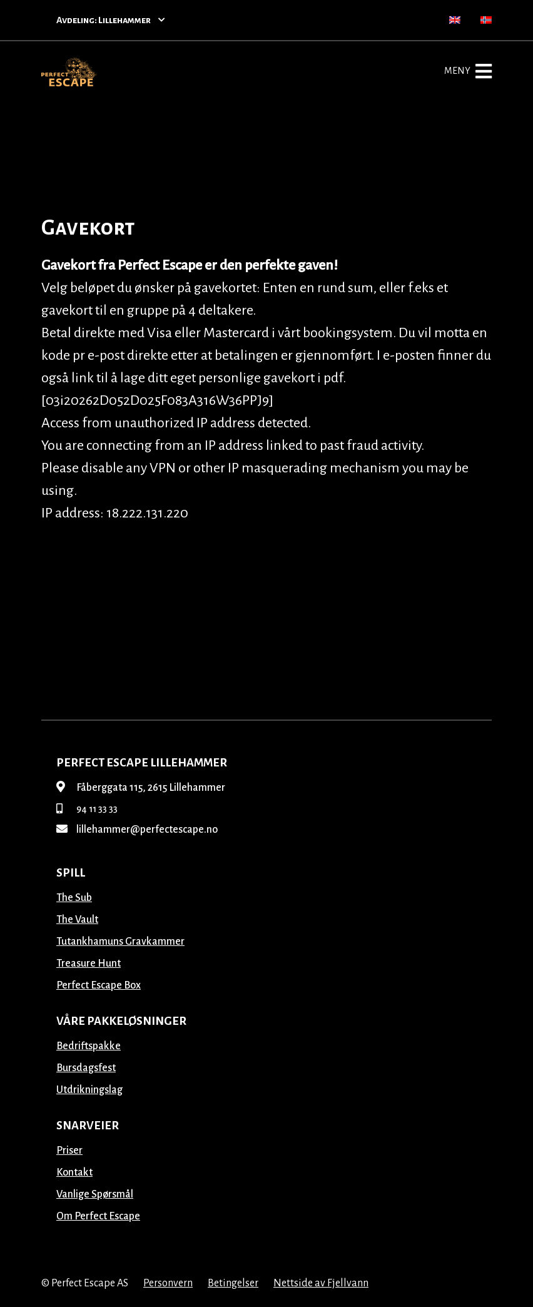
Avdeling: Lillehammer (110, 20)
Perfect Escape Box (98, 985)
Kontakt (74, 1172)
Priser (69, 1150)
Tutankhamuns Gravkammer (120, 941)
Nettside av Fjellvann (320, 1283)
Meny (468, 71)
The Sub (74, 897)
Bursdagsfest (86, 1068)
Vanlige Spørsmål (94, 1194)
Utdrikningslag (89, 1090)
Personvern (168, 1283)
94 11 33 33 (87, 809)
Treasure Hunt (88, 963)
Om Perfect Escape (98, 1216)
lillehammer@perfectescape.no (137, 829)
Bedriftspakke (88, 1046)
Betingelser (233, 1283)
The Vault (77, 919)
